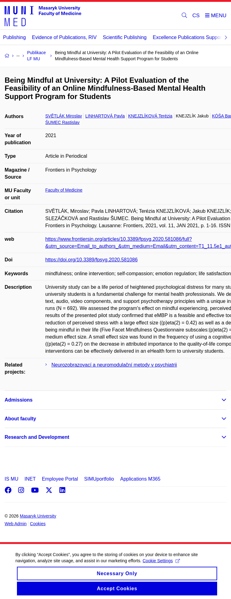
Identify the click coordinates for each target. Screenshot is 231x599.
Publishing (14, 37)
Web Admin (15, 523)
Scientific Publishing (125, 37)
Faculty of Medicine (64, 190)
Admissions (19, 400)
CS (196, 15)
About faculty (20, 418)
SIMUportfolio (99, 479)
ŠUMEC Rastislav (62, 122)
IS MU (11, 479)
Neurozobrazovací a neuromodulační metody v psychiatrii (114, 364)
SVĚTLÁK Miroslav (63, 115)
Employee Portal (60, 479)
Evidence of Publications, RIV (64, 37)
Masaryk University (38, 516)
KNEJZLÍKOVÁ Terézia (150, 115)
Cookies (38, 523)
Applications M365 (140, 479)
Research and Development (37, 437)
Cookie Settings (161, 565)
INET (29, 479)
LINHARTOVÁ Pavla (105, 115)
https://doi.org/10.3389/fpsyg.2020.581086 (91, 259)
